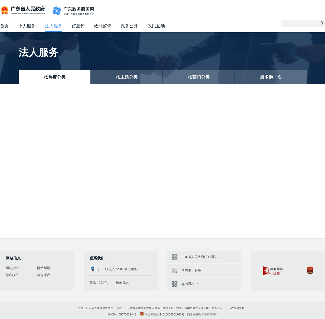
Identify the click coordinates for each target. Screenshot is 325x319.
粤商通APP (189, 284)
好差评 (78, 26)
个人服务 (26, 26)
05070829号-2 (127, 314)
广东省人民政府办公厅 (99, 308)
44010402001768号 (172, 314)
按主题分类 (127, 77)
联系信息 (122, 282)
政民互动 (156, 26)
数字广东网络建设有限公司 (192, 308)
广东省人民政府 (23, 10)
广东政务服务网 (73, 11)
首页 (4, 26)
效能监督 (102, 26)
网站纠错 (43, 268)
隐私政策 (12, 275)
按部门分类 (199, 77)
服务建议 (43, 275)
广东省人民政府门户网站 (199, 257)
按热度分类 (55, 77)
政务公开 (129, 26)
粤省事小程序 (191, 270)
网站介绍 (12, 268)
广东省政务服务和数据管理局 (142, 308)
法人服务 (53, 26)
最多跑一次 (271, 77)
